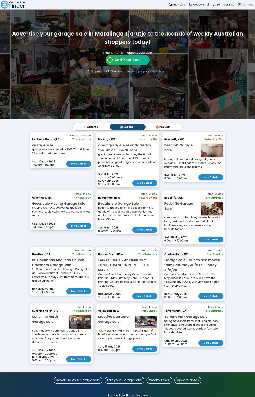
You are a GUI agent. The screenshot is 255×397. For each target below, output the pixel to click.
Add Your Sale (127, 59)
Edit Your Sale (225, 4)
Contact (247, 4)
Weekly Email (201, 4)
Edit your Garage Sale (124, 380)
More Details (78, 163)
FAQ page (138, 71)
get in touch (158, 71)
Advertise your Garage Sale (78, 380)
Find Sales (178, 4)
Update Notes (188, 380)
